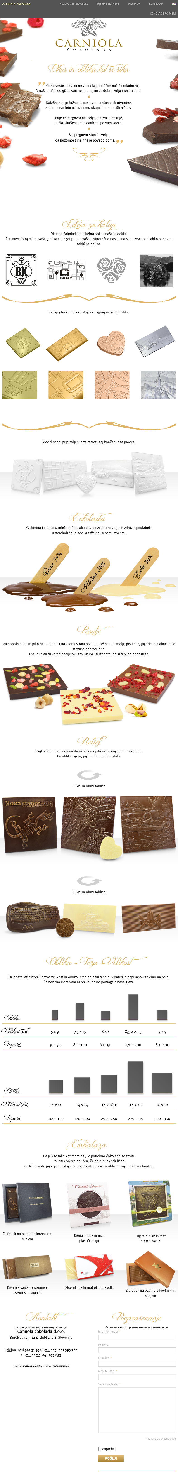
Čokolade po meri (163, 13)
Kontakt (134, 4)
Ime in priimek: (109, 1331)
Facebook (156, 4)
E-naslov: (105, 1358)
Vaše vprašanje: (109, 1384)
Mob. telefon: (107, 1371)
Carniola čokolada (16, 4)
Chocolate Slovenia (73, 4)
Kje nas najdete (108, 4)
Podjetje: (104, 1345)
